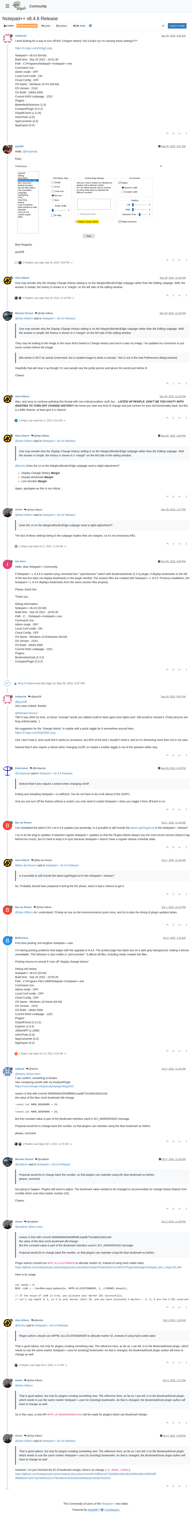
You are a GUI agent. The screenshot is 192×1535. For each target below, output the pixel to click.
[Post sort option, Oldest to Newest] (163, 26)
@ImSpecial (38, 768)
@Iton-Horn (33, 1074)
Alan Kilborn (22, 278)
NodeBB (93, 1509)
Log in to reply (177, 25)
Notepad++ (108, 1503)
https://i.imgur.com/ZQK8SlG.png (35, 732)
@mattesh (42, 1159)
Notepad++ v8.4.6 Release (58, 318)
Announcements (27, 25)
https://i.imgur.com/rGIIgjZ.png (33, 48)
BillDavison (21, 938)
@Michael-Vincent (26, 713)
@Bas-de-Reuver (25, 865)
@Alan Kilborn (44, 313)
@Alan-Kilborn (24, 318)
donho (18, 509)
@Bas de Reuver (41, 860)
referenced (33, 683)
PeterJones (21, 768)
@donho (20, 465)
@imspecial (30, 151)
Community (38, 6)
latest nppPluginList (142, 827)
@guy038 (34, 696)
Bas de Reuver (23, 822)
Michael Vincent (24, 313)
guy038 (19, 146)
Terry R (22, 683)
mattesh (19, 1068)
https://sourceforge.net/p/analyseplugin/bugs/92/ (44, 1086)
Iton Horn (20, 561)
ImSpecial (20, 35)
